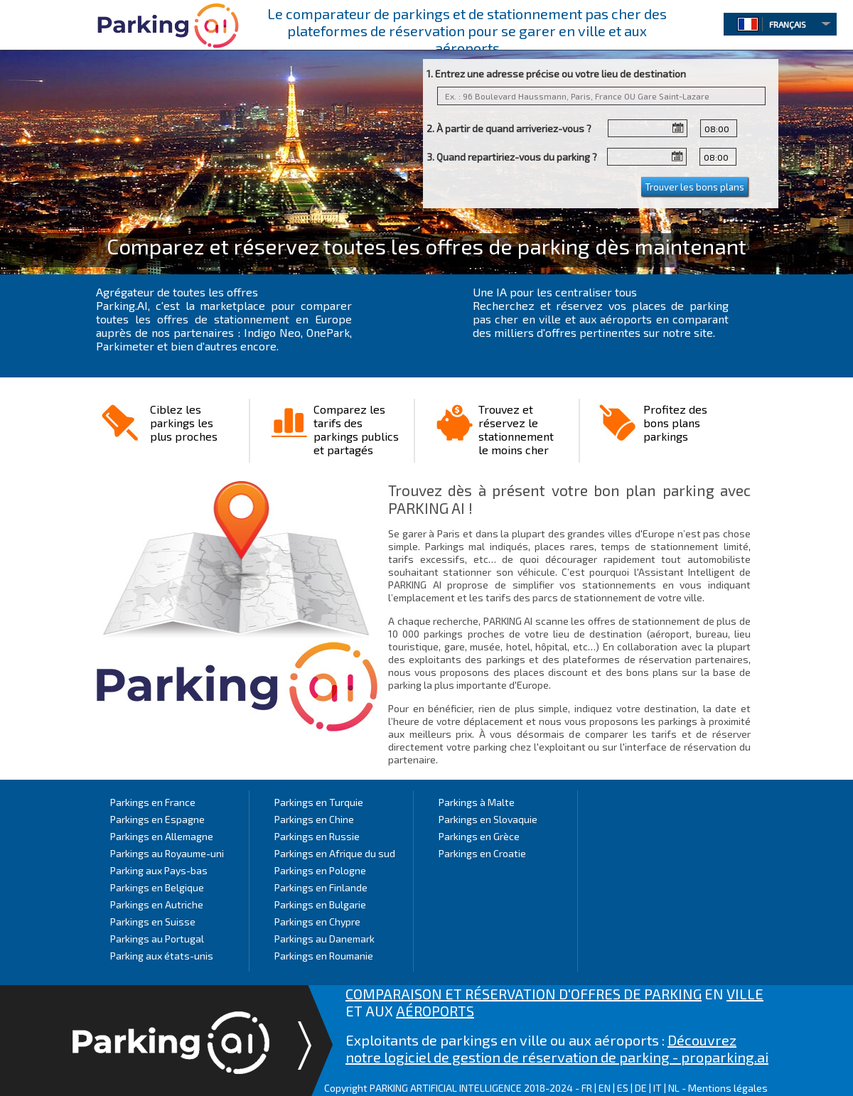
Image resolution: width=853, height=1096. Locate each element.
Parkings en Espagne (157, 819)
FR (586, 1088)
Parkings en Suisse (152, 921)
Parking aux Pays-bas (159, 870)
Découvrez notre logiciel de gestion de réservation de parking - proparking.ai (556, 1048)
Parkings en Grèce (479, 836)
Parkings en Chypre (317, 921)
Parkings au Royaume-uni (167, 853)
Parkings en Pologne (320, 870)
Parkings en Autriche (156, 904)
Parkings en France (152, 802)
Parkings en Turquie (318, 802)
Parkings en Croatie (482, 853)
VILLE (744, 993)
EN (605, 1088)
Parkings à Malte (477, 802)
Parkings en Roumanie (323, 956)
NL (674, 1088)
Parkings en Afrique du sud (334, 853)
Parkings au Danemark (324, 939)
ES (622, 1088)
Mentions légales (728, 1088)
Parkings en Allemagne (161, 836)
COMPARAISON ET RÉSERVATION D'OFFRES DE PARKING (523, 993)
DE (641, 1088)
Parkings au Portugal (157, 939)
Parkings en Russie (317, 836)
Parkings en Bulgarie (320, 904)
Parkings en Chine (314, 819)
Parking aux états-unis (161, 956)
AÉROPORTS (435, 1010)
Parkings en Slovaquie (488, 819)
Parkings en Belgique (157, 887)
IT (657, 1088)
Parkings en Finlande (321, 887)
